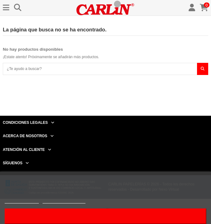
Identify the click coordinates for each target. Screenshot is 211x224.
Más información (22, 200)
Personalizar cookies (64, 200)
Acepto (105, 216)
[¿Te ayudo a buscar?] (202, 69)
